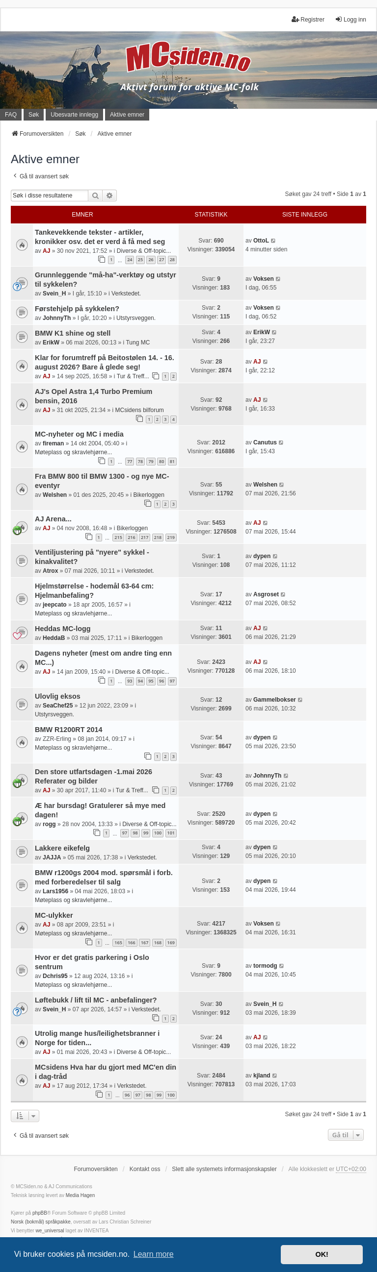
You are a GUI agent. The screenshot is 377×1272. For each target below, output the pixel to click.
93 (129, 681)
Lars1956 (55, 891)
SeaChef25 (58, 705)
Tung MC (138, 342)
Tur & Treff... (133, 376)
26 (150, 259)
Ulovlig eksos (58, 696)
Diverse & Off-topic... (144, 250)
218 (158, 537)
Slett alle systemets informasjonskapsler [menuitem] (224, 1169)
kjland (261, 1075)
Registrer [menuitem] (308, 19)
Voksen (263, 278)
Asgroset (266, 594)
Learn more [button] (154, 1254)
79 (150, 461)
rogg (49, 824)
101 (171, 833)
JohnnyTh (57, 318)
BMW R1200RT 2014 (69, 730)
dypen (261, 556)
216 (131, 537)
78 (140, 461)
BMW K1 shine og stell (72, 333)
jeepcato (55, 604)
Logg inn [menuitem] (350, 19)
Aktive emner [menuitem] (127, 114)
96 (161, 681)
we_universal (49, 1230)
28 (172, 259)
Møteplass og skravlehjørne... (73, 452)
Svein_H (54, 293)
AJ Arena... (53, 519)
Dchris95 (55, 976)
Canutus (265, 442)
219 (171, 537)
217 (144, 537)
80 (161, 461)
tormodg (265, 965)
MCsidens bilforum (139, 410)
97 (172, 681)
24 (129, 259)
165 (118, 942)
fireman (53, 443)
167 (144, 942)
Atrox (50, 570)
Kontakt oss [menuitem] (145, 1169)
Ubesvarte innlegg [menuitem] (74, 114)
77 (129, 461)
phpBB (39, 1213)
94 (140, 681)
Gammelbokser (274, 699)
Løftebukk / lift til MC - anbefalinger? (96, 1000)
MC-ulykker (54, 915)
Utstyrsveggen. (136, 318)
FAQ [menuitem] (11, 114)
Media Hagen (80, 1195)
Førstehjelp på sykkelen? (77, 309)
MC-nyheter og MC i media (79, 434)
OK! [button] (321, 1254)
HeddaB (54, 638)
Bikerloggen (149, 494)
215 (118, 537)
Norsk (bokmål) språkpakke (41, 1221)
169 (171, 942)
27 (161, 259)
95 (150, 681)
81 (172, 461)
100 (158, 833)
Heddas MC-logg (63, 629)
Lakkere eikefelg (62, 848)
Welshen (55, 494)
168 (158, 942)
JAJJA (52, 857)
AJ (46, 250)
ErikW (51, 342)
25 (140, 259)
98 (135, 833)
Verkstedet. (126, 293)
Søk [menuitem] (33, 114)
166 (131, 942)
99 (145, 833)
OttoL (261, 240)
